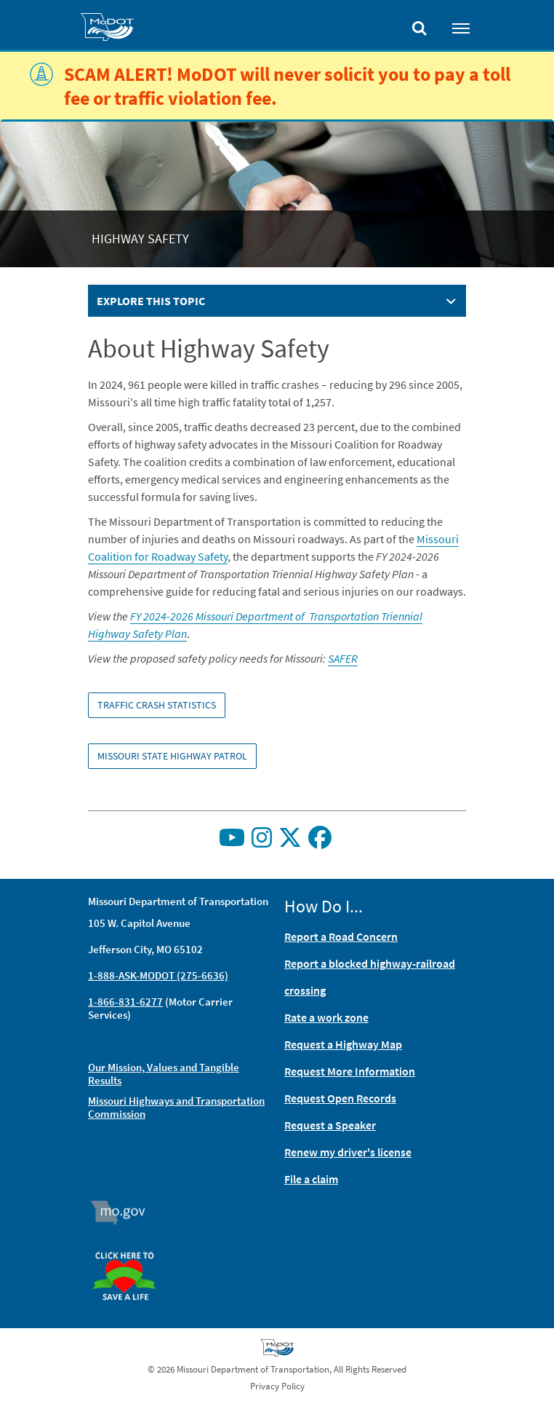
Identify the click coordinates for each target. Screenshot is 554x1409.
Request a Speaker (330, 1125)
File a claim (311, 1179)
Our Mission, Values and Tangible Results (163, 1073)
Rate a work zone (326, 1017)
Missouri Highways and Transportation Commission (176, 1107)
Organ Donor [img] (130, 1245)
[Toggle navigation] (460, 28)
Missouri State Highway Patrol (172, 755)
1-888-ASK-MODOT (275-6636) (158, 975)
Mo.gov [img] (125, 1212)
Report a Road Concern (341, 936)
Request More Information (349, 1071)
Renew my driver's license (348, 1152)
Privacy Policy (277, 1386)
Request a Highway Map (343, 1044)
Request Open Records (340, 1098)
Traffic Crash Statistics (156, 704)
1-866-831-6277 (125, 1002)
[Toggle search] (419, 24)
